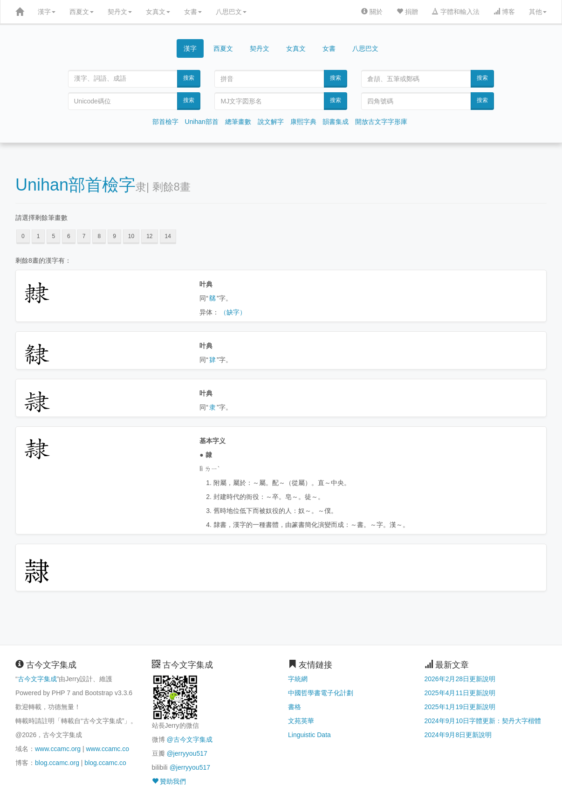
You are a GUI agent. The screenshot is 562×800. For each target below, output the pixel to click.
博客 (504, 11)
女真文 (158, 11)
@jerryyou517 (186, 753)
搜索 (188, 78)
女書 (193, 11)
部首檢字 (165, 121)
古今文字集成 (37, 679)
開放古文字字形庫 (381, 121)
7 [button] (84, 236)
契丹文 (120, 11)
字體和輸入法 (456, 11)
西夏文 (81, 11)
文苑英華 (301, 721)
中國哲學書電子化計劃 (320, 693)
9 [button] (114, 236)
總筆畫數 (238, 121)
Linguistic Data (309, 734)
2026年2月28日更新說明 (460, 679)
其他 (538, 11)
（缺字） (233, 312)
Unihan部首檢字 (75, 184)
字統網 (298, 679)
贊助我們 (169, 781)
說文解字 (271, 121)
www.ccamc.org (58, 748)
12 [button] (149, 236)
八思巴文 (231, 11)
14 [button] (168, 236)
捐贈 (407, 11)
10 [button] (131, 236)
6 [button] (68, 236)
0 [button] (23, 236)
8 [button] (99, 236)
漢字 (46, 11)
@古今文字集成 (189, 739)
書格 (294, 707)
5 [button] (53, 236)
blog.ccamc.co (105, 762)
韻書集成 (335, 121)
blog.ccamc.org (57, 762)
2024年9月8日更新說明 (458, 734)
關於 (372, 11)
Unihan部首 (202, 121)
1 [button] (38, 236)
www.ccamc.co (107, 748)
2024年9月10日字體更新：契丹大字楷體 (483, 721)
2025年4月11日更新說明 (460, 693)
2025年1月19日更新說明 (460, 707)
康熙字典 (303, 121)
